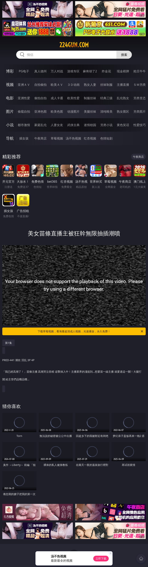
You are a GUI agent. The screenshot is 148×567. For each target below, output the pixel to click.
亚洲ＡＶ (24, 85)
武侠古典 (73, 125)
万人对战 (57, 71)
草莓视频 (57, 138)
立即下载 (101, 558)
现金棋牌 (123, 71)
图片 (10, 111)
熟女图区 (123, 111)
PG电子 (24, 71)
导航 (10, 138)
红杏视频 (90, 138)
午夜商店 (40, 138)
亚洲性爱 (24, 98)
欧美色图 (57, 111)
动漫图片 (73, 111)
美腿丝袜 (90, 111)
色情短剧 (106, 138)
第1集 (8, 343)
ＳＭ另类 (139, 85)
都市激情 (24, 125)
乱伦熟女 (123, 98)
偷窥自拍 (24, 111)
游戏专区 (73, 71)
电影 (10, 98)
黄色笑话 (123, 125)
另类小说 (106, 125)
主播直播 (123, 85)
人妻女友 (57, 125)
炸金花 (106, 71)
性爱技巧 (139, 125)
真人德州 (40, 71)
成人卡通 (57, 98)
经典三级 (106, 98)
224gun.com (74, 45)
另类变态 (139, 98)
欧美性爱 (73, 98)
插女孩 (24, 138)
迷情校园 (90, 125)
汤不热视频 (73, 138)
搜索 (124, 55)
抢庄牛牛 (139, 71)
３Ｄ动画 (73, 85)
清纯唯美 (106, 111)
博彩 (10, 71)
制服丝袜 (90, 98)
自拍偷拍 (40, 85)
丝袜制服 (106, 85)
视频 (10, 84)
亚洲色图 (40, 111)
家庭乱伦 (40, 125)
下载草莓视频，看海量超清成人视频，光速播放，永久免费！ (91, 331)
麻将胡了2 (90, 71)
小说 (10, 124)
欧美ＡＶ (57, 85)
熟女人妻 (90, 85)
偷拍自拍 (40, 98)
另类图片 (139, 111)
